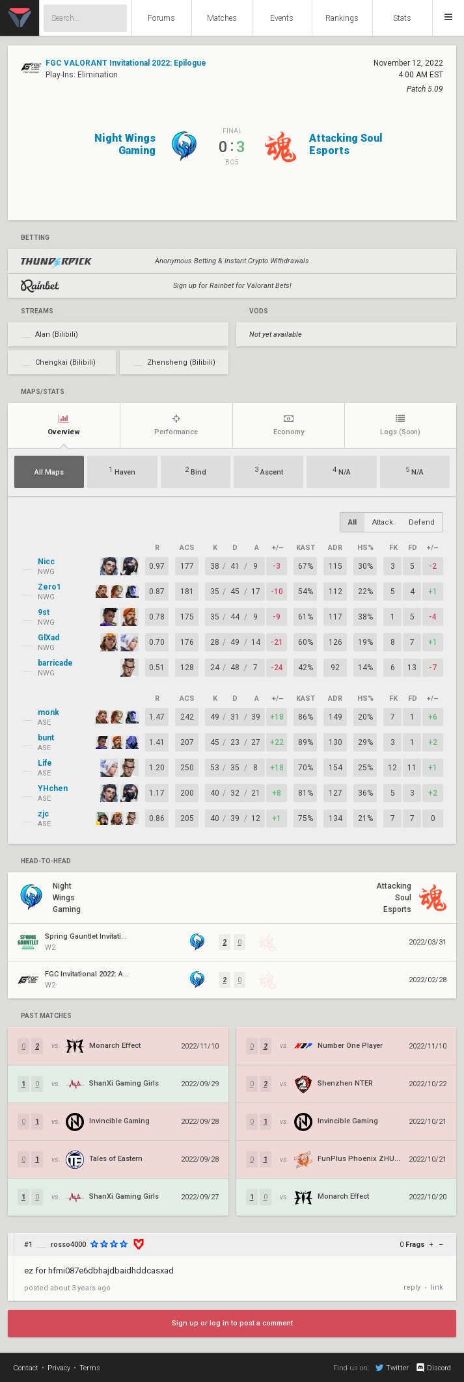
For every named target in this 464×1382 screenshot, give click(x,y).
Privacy (59, 1368)
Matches (222, 18)
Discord (433, 1367)
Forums (161, 18)
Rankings (342, 18)
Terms (89, 1368)
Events (281, 18)
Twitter (392, 1367)
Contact (25, 1368)
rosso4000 (68, 1244)
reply (411, 1287)
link (437, 1287)
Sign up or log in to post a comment (232, 1323)
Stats (402, 18)
